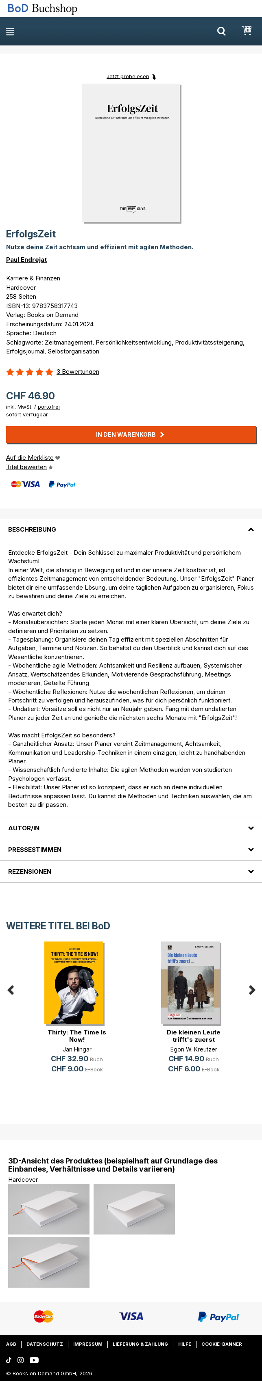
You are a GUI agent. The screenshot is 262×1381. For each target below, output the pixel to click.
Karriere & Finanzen (33, 278)
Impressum (88, 1344)
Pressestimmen (34, 849)
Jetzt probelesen (128, 76)
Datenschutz (44, 1344)
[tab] (131, 524)
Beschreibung (32, 529)
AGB (11, 1344)
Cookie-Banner (221, 1344)
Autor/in (23, 828)
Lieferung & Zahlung (140, 1344)
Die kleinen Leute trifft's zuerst (194, 1035)
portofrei (49, 406)
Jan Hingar (77, 1049)
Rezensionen (29, 871)
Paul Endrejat (26, 259)
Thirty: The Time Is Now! (77, 1035)
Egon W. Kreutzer (193, 1049)
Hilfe (184, 1344)
